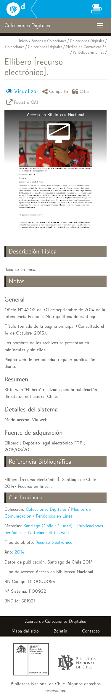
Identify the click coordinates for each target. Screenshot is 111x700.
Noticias (36, 532)
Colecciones (14, 46)
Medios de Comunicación (86, 46)
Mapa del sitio (25, 631)
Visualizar (26, 91)
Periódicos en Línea (88, 52)
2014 (20, 552)
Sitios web (59, 532)
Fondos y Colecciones (48, 40)
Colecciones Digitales (87, 40)
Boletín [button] (60, 631)
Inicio (23, 40)
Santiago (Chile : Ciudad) (48, 525)
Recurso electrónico (54, 542)
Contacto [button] (91, 631)
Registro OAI (23, 102)
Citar (81, 91)
